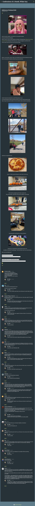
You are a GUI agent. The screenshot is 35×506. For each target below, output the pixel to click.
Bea (5, 440)
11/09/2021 (12, 459)
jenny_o (6, 468)
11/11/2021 (12, 279)
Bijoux (6, 352)
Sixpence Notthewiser (8, 406)
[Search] (28, 2)
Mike (5, 341)
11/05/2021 (14, 406)
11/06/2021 (7, 440)
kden (5, 430)
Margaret (6, 329)
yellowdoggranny (8, 459)
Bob (5, 285)
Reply (6, 283)
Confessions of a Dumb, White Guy (15, 2)
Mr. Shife (8, 279)
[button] (2, 13)
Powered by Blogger (17, 504)
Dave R (6, 382)
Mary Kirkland (7, 450)
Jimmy (6, 306)
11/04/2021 (12, 271)
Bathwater (6, 373)
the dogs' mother (8, 271)
